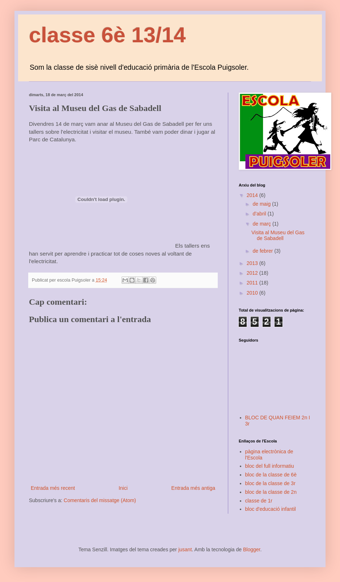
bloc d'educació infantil (270, 509)
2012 (253, 273)
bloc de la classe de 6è (271, 475)
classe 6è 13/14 (107, 35)
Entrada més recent (53, 488)
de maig (262, 204)
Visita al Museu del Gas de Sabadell (278, 235)
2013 (253, 263)
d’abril (259, 214)
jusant (185, 549)
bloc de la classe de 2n (271, 492)
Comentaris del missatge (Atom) (100, 500)
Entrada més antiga (193, 488)
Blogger (251, 549)
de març (262, 224)
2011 (253, 283)
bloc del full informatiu (269, 466)
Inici (123, 488)
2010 (253, 293)
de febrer (263, 251)
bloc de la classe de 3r (270, 483)
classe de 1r (258, 501)
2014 (253, 195)
